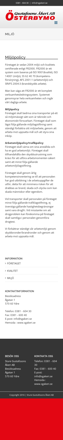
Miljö (10, 278)
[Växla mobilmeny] (56, 22)
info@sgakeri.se (39, 2)
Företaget (14, 263)
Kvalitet (12, 270)
